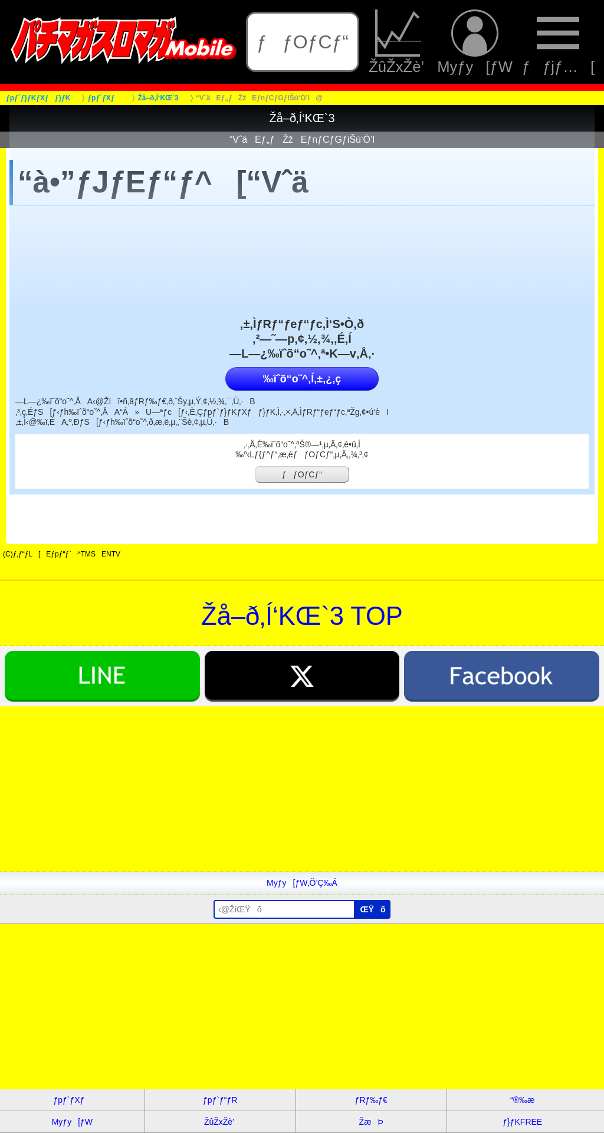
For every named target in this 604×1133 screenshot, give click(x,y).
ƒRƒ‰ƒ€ (371, 1100)
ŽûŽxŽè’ (398, 41)
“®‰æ (522, 1100)
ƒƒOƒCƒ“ (303, 42)
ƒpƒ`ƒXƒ (72, 1100)
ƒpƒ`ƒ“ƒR (220, 1100)
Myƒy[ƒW (475, 41)
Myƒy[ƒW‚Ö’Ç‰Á (302, 883)
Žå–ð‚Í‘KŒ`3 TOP (302, 616)
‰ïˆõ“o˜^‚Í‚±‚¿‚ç (302, 379)
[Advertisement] (302, 789)
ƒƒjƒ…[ (558, 41)
